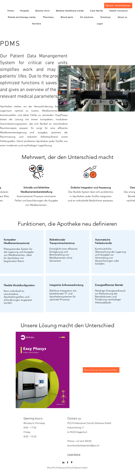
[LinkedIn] (63, 462)
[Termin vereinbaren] (118, 5)
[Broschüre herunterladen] (101, 370)
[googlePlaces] (71, 462)
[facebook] (67, 462)
